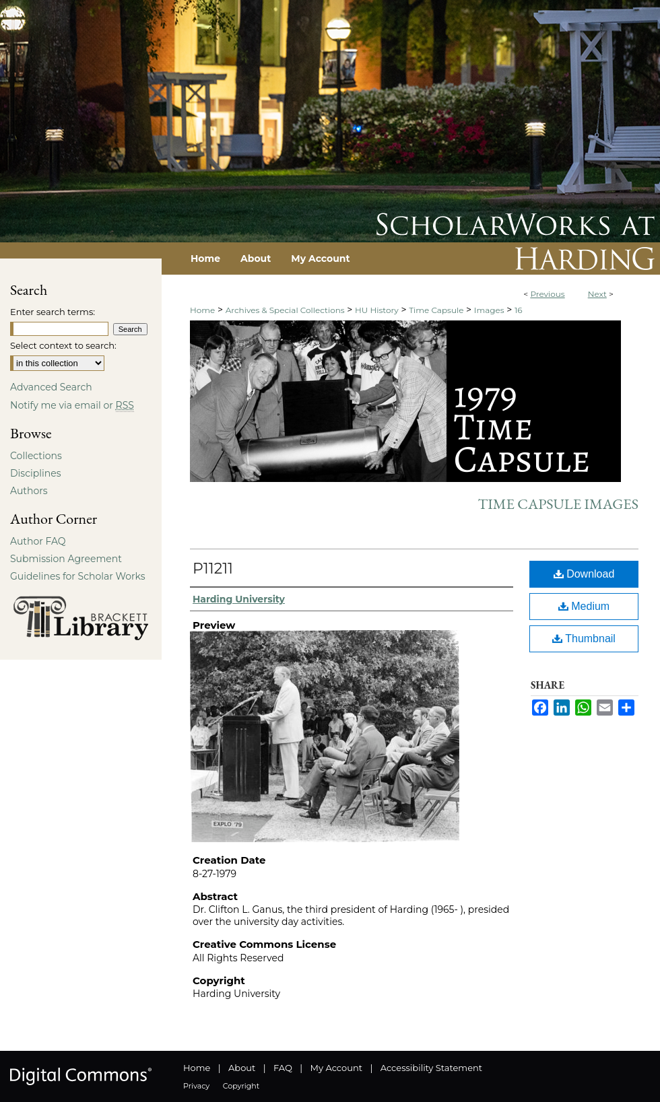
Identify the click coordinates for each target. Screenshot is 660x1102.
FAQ (282, 1067)
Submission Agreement (66, 559)
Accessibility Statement (431, 1067)
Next (597, 294)
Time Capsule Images (557, 504)
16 (519, 310)
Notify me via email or (72, 405)
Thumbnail (584, 638)
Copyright (241, 1086)
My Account (336, 1067)
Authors (29, 491)
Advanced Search (51, 387)
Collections (36, 456)
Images (489, 310)
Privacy (196, 1086)
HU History (377, 310)
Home (202, 310)
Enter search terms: (52, 311)
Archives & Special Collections (285, 310)
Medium (583, 606)
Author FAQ (38, 541)
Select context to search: (63, 345)
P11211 (213, 568)
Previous (547, 294)
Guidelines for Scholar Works (77, 576)
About (241, 1067)
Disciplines (35, 473)
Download (584, 574)
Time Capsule (436, 310)
